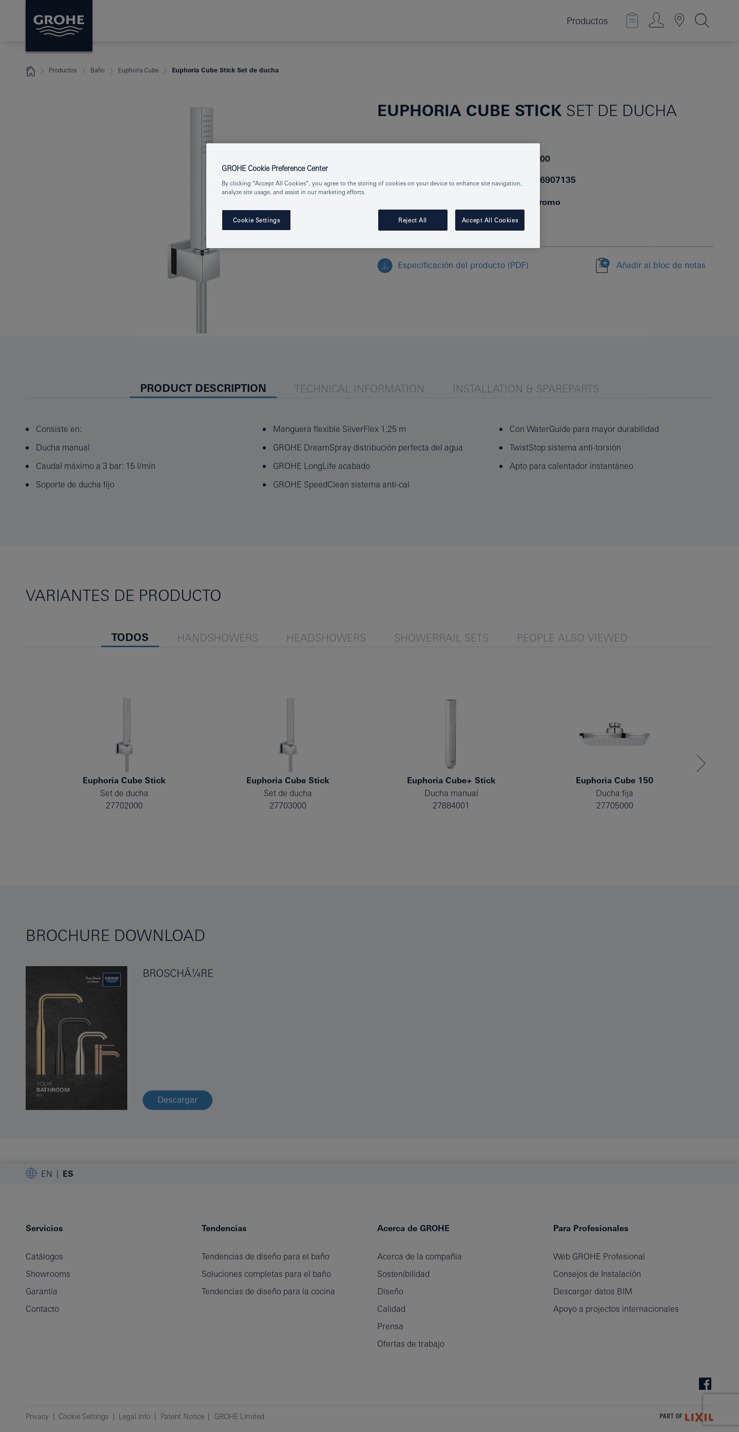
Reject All (412, 220)
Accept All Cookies (490, 220)
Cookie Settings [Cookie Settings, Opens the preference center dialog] (256, 220)
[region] (373, 196)
